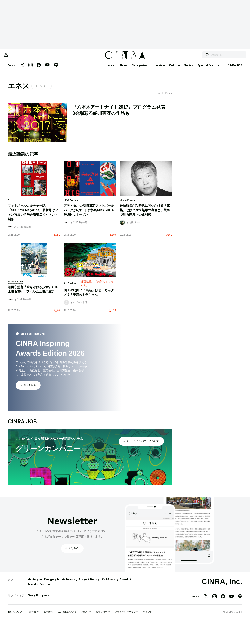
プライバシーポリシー (126, 615)
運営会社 (34, 615)
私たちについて (16, 615)
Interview (158, 69)
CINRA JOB (234, 69)
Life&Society (109, 583)
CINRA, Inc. (222, 585)
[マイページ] (16, 56)
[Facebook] (39, 69)
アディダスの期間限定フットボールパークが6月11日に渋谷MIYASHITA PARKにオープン (89, 214)
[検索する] (196, 56)
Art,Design (46, 583)
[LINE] (56, 69)
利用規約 (147, 615)
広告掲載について (67, 615)
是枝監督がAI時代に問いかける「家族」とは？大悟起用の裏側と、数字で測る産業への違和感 (145, 214)
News (123, 69)
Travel (31, 588)
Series (188, 69)
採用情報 (48, 615)
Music (31, 583)
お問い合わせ (103, 615)
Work (125, 583)
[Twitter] (22, 69)
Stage (83, 583)
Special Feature (208, 69)
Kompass (42, 599)
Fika (30, 599)
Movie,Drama (66, 583)
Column (174, 69)
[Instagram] (30, 69)
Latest (111, 69)
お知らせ (86, 615)
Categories (139, 69)
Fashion (44, 588)
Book (93, 583)
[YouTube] (47, 69)
